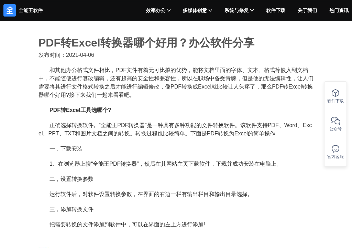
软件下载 (275, 10)
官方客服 (335, 152)
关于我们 (307, 10)
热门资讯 (339, 10)
